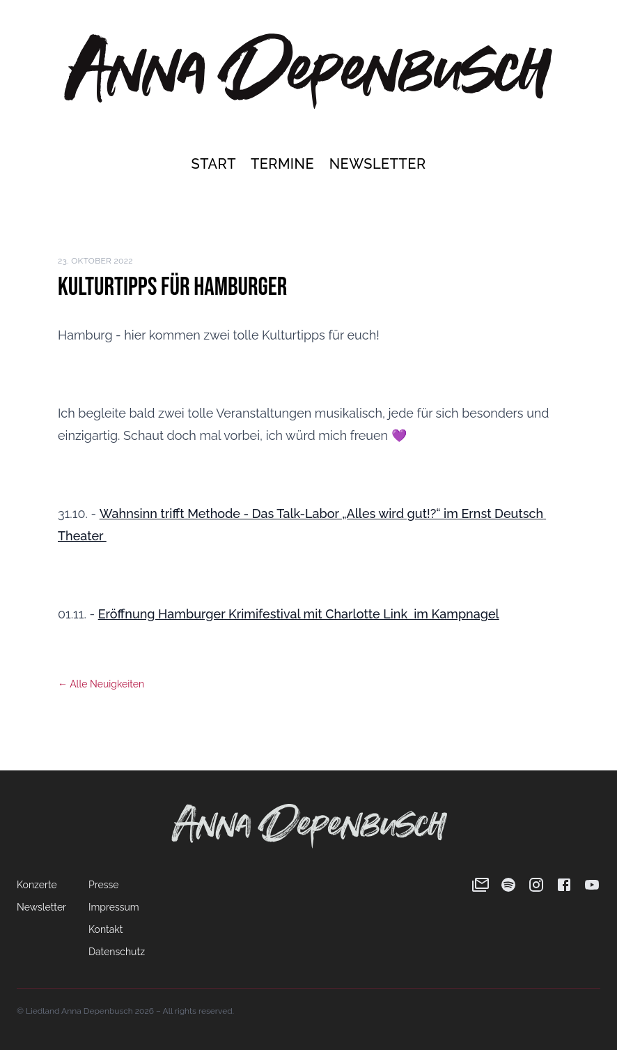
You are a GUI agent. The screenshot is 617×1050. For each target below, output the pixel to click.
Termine (284, 163)
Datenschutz (116, 951)
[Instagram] (536, 884)
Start (215, 163)
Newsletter (377, 163)
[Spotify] (508, 884)
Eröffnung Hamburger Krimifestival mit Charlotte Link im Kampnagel (298, 614)
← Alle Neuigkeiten (101, 684)
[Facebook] (564, 884)
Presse (103, 884)
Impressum (113, 907)
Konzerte (37, 884)
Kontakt (105, 929)
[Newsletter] (480, 884)
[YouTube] (592, 884)
